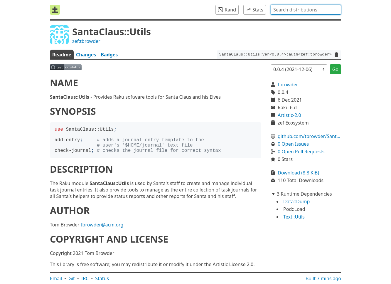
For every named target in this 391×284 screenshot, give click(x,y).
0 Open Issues (293, 144)
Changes (86, 54)
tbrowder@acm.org (102, 224)
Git (71, 278)
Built (323, 278)
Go (335, 69)
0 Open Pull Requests (301, 151)
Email (56, 278)
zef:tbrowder (86, 41)
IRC (85, 278)
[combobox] (306, 10)
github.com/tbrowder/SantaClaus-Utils (309, 136)
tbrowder (288, 84)
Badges (109, 54)
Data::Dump (296, 201)
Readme (61, 54)
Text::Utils (294, 217)
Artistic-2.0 (289, 115)
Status (102, 278)
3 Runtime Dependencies (304, 194)
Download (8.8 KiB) (298, 172)
